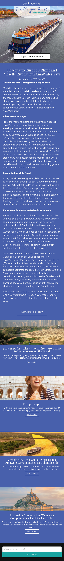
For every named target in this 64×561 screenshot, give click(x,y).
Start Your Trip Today (32, 312)
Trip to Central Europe (32, 56)
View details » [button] (32, 362)
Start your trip (32, 555)
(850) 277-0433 (31, 3)
